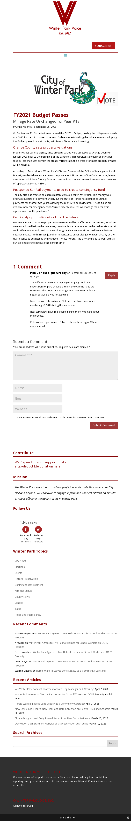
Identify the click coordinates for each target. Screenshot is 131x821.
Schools (19, 602)
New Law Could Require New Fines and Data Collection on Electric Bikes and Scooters (62, 708)
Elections (20, 566)
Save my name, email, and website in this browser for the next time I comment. (61, 417)
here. (57, 466)
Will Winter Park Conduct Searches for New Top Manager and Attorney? (54, 688)
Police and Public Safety (28, 614)
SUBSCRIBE (103, 46)
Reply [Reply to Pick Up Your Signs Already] (111, 275)
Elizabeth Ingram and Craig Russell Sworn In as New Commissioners (52, 717)
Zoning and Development (29, 584)
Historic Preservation (26, 578)
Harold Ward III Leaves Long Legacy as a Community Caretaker (71, 670)
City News (20, 560)
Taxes (18, 608)
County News (22, 596)
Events (18, 572)
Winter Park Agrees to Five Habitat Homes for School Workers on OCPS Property (59, 694)
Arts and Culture (24, 590)
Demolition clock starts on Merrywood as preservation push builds (51, 723)
